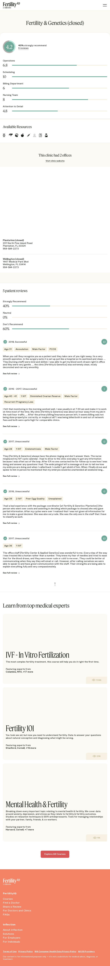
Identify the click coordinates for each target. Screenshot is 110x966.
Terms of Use (10, 951)
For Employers (11, 937)
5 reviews (23, 48)
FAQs (6, 914)
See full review (10, 373)
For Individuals (11, 941)
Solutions (8, 934)
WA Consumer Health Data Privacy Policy (55, 951)
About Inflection (12, 930)
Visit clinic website (55, 160)
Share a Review (12, 906)
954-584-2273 (11, 248)
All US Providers (86, 951)
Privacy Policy (25, 951)
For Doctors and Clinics (17, 910)
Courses (8, 899)
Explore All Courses (55, 854)
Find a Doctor (11, 902)
